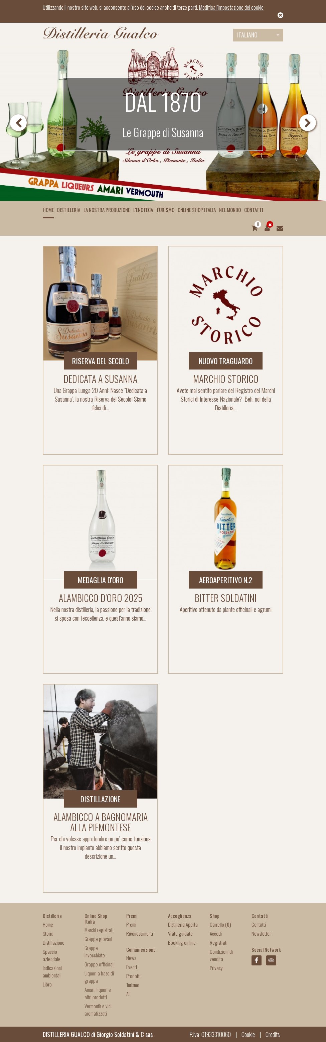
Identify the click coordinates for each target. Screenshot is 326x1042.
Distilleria (68, 209)
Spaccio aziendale (51, 955)
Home (48, 209)
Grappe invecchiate (95, 951)
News (131, 957)
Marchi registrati (99, 929)
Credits (273, 1034)
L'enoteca (143, 209)
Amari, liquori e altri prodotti (98, 993)
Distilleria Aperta (183, 924)
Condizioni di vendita (221, 955)
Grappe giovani (98, 938)
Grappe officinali (100, 964)
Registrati (218, 942)
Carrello (220, 924)
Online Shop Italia (197, 209)
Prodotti (133, 975)
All (128, 994)
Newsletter (261, 933)
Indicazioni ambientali (52, 971)
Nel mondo (230, 209)
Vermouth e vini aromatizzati (98, 1009)
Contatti (253, 209)
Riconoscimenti (139, 933)
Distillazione (53, 942)
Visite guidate (180, 933)
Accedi (216, 933)
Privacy (216, 967)
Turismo (165, 209)
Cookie (248, 1034)
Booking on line (182, 942)
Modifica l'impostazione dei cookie (231, 7)
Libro (47, 984)
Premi (131, 924)
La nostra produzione (107, 209)
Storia (48, 933)
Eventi (131, 966)
